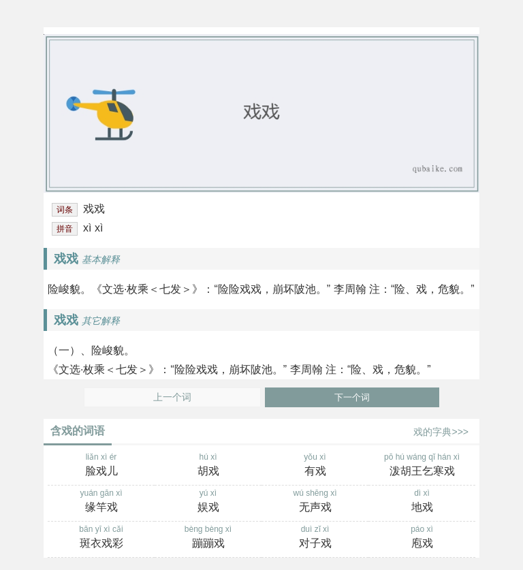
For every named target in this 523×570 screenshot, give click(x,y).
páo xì (421, 538)
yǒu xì (315, 465)
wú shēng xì (315, 502)
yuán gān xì (101, 502)
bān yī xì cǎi (101, 538)
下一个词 (352, 397)
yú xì (208, 502)
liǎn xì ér (101, 465)
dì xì (421, 502)
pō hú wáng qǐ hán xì (421, 465)
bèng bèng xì (208, 538)
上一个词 (172, 397)
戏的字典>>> (441, 431)
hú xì (208, 465)
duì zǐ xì (315, 538)
